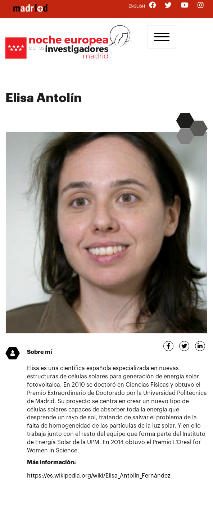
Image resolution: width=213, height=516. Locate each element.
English (136, 6)
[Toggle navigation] (162, 37)
